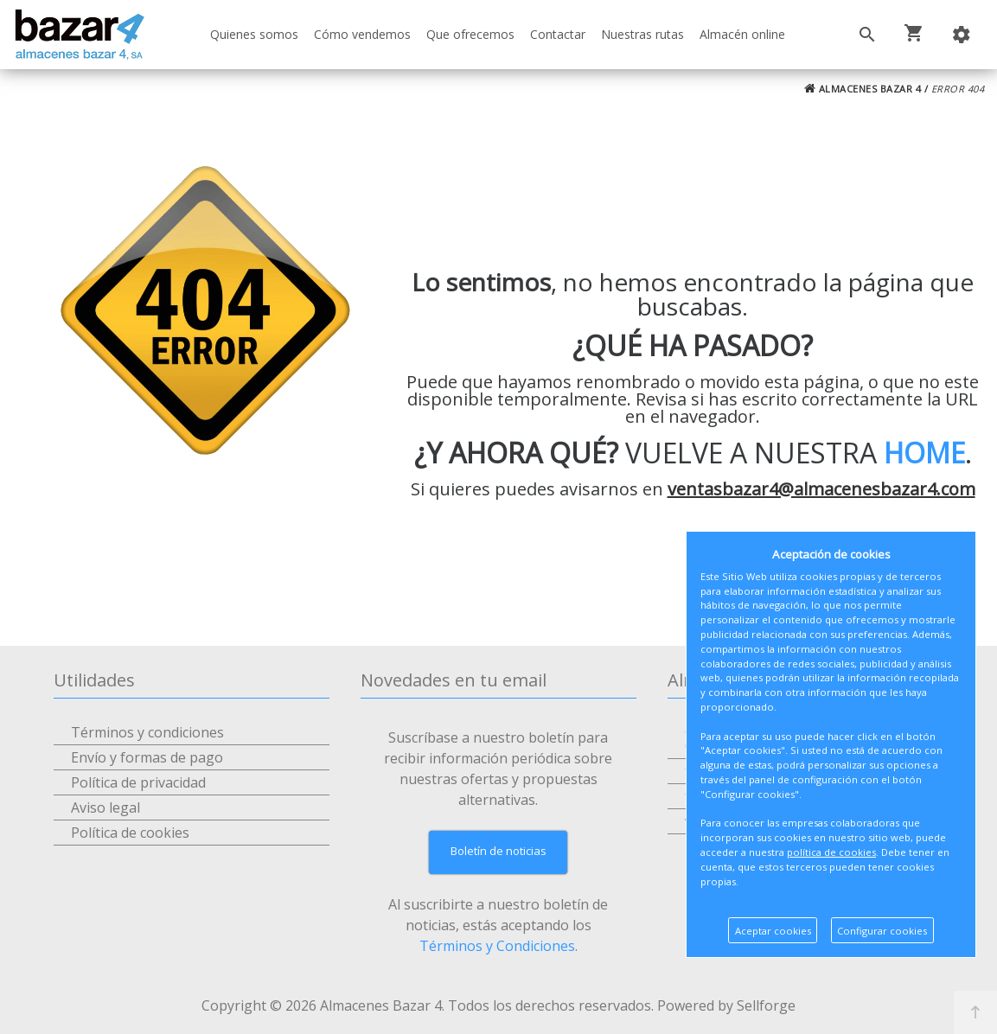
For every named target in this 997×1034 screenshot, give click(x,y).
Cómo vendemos (362, 34)
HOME (924, 452)
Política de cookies (130, 832)
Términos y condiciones (147, 732)
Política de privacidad (138, 782)
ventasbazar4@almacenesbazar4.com (821, 489)
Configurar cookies (882, 930)
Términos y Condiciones (497, 945)
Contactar (557, 34)
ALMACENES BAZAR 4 (863, 88)
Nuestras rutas (642, 34)
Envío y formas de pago (147, 757)
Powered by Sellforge (726, 1005)
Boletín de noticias (498, 850)
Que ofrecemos (470, 34)
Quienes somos (254, 34)
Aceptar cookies (773, 930)
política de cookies (831, 852)
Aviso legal (105, 807)
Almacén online (742, 34)
